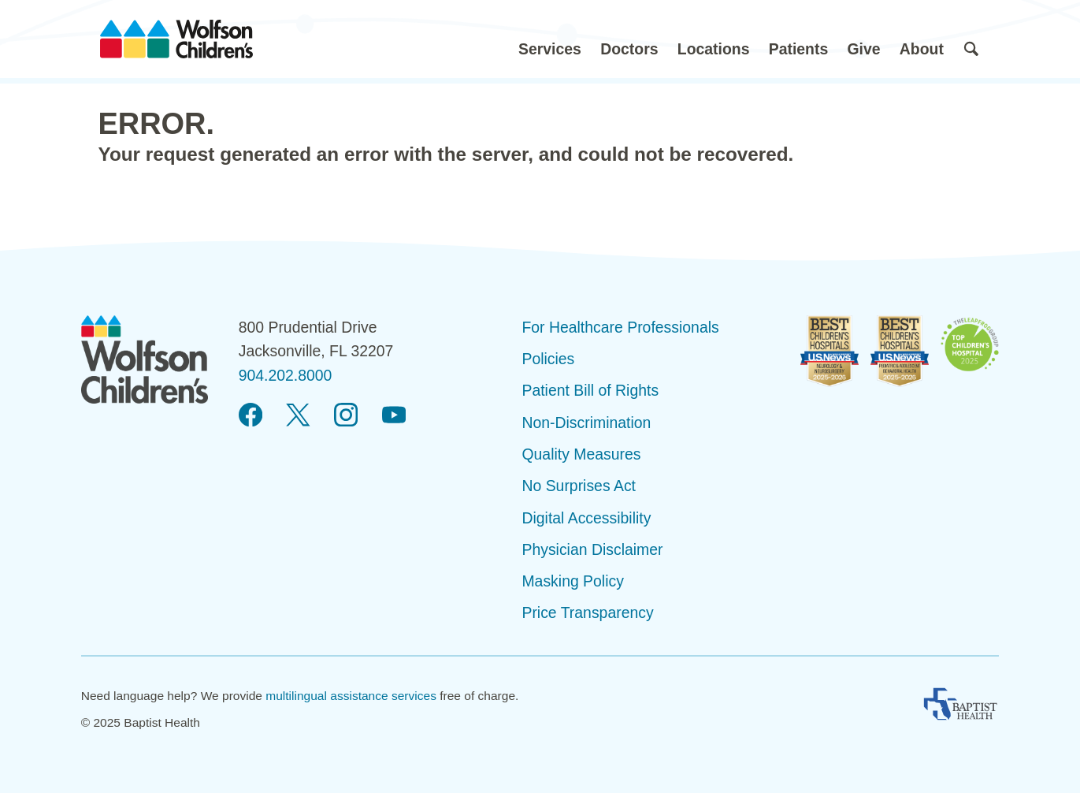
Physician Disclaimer (591, 549)
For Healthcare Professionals (619, 327)
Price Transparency (587, 612)
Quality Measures (580, 454)
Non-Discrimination (586, 422)
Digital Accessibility (586, 518)
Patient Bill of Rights (590, 390)
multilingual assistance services (350, 695)
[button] (550, 39)
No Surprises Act (578, 485)
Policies (547, 358)
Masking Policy (572, 581)
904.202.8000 (285, 375)
